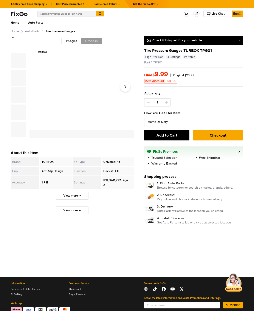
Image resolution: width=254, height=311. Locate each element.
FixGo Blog (16, 294)
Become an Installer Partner (25, 289)
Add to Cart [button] (166, 135)
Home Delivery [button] (158, 122)
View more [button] (72, 195)
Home (15, 31)
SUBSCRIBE (233, 305)
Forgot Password (77, 294)
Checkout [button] (218, 135)
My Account (75, 289)
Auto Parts (32, 31)
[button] (148, 102)
